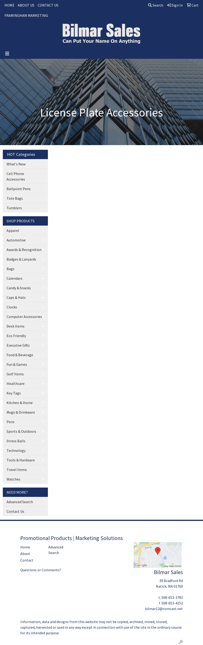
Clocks (12, 307)
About (25, 553)
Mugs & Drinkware (21, 412)
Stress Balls (16, 441)
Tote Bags (15, 198)
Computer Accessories (24, 316)
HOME (9, 5)
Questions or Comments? (40, 570)
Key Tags (14, 393)
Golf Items (15, 374)
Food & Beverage (20, 354)
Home (25, 547)
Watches (13, 479)
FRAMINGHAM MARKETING (26, 15)
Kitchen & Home (20, 402)
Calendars (14, 278)
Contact (26, 560)
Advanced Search (20, 501)
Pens (10, 421)
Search (155, 5)
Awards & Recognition (24, 249)
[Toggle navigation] (7, 53)
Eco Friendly (16, 335)
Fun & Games (17, 364)
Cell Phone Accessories (16, 176)
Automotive (16, 240)
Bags (10, 268)
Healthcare (16, 383)
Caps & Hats (16, 297)
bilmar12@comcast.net (164, 608)
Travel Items (17, 469)
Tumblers (14, 208)
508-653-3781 (172, 597)
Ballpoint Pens (19, 188)
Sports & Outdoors (21, 431)
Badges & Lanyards (21, 259)
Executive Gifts (18, 345)
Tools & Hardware (21, 460)
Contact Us (15, 511)
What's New (16, 164)
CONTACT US (48, 5)
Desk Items (16, 326)
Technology (16, 450)
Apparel (13, 230)
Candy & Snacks (19, 288)
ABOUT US (26, 5)
